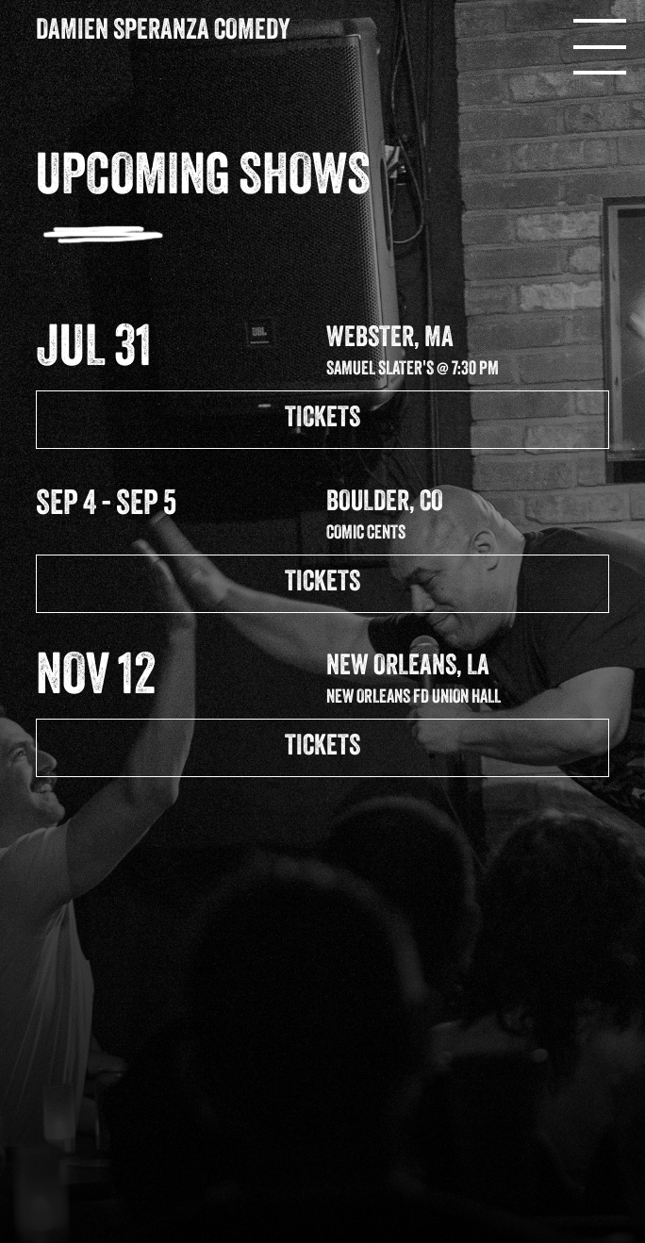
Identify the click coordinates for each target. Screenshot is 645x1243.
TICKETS (322, 419)
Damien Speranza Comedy (163, 31)
